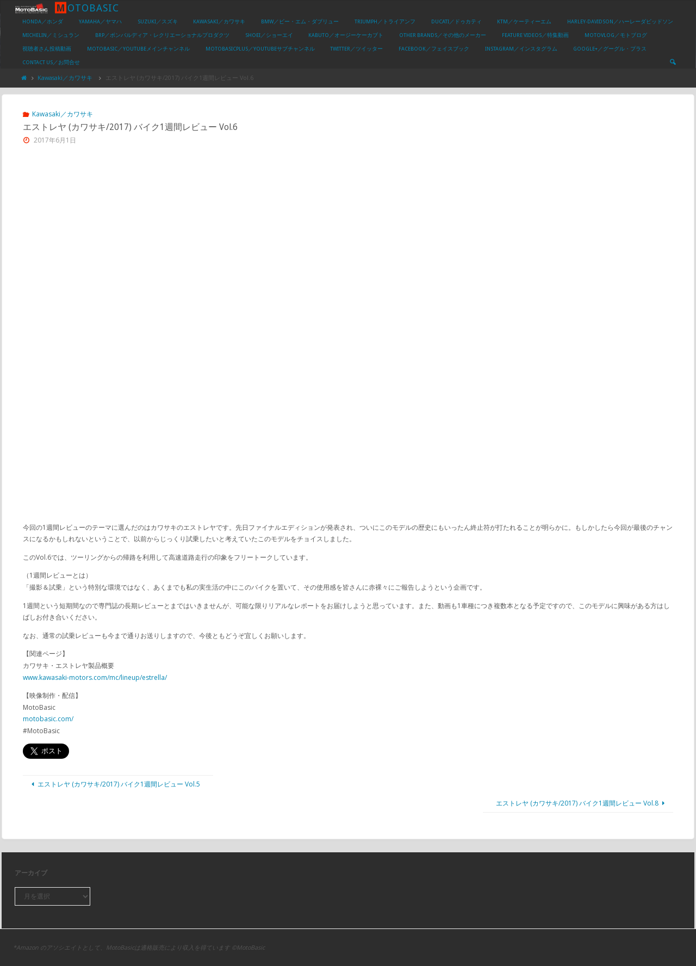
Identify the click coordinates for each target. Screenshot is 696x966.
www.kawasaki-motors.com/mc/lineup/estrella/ (95, 677)
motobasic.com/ (48, 718)
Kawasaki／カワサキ (65, 77)
